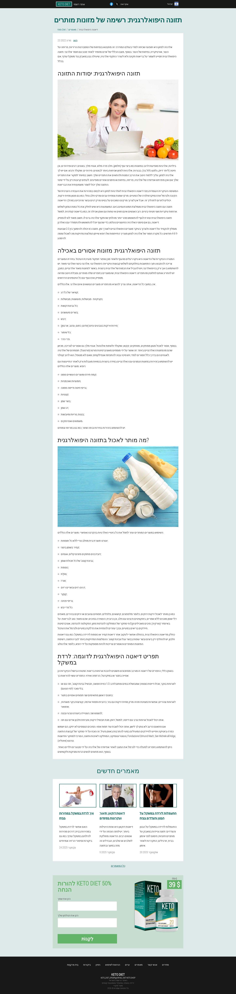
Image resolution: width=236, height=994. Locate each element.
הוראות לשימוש (112, 964)
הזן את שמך (64, 898)
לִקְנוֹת (87, 939)
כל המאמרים (118, 865)
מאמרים (139, 964)
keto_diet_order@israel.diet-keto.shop (118, 977)
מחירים (165, 964)
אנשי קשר (152, 964)
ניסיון (98, 964)
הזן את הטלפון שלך (68, 915)
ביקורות (87, 964)
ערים (127, 964)
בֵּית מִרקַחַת (72, 964)
